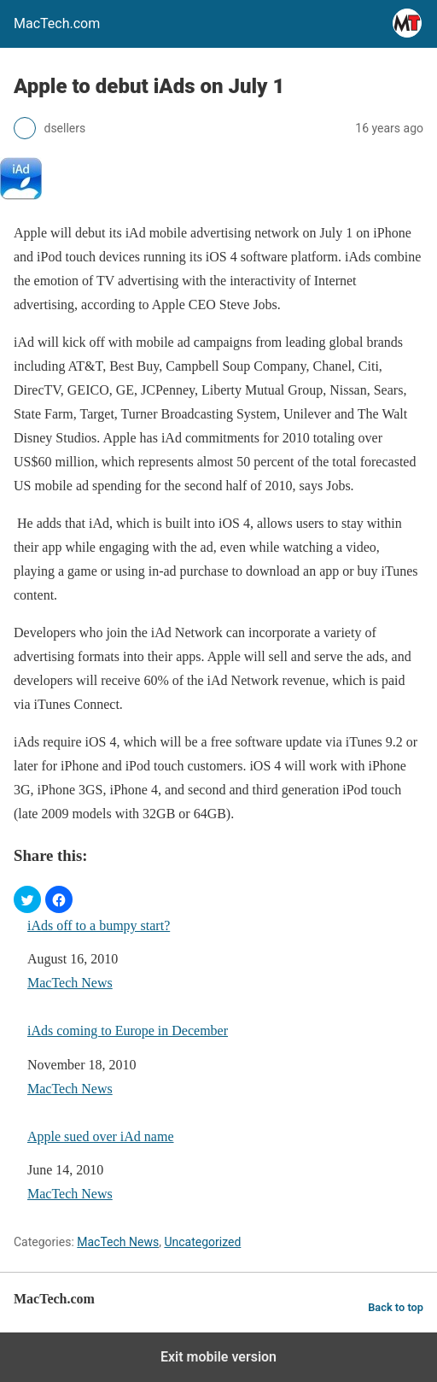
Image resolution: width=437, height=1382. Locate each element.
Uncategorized (202, 1242)
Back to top (395, 1307)
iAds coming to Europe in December (127, 1030)
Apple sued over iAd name (100, 1136)
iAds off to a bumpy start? (98, 925)
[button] (27, 899)
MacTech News (70, 982)
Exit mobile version (218, 1357)
